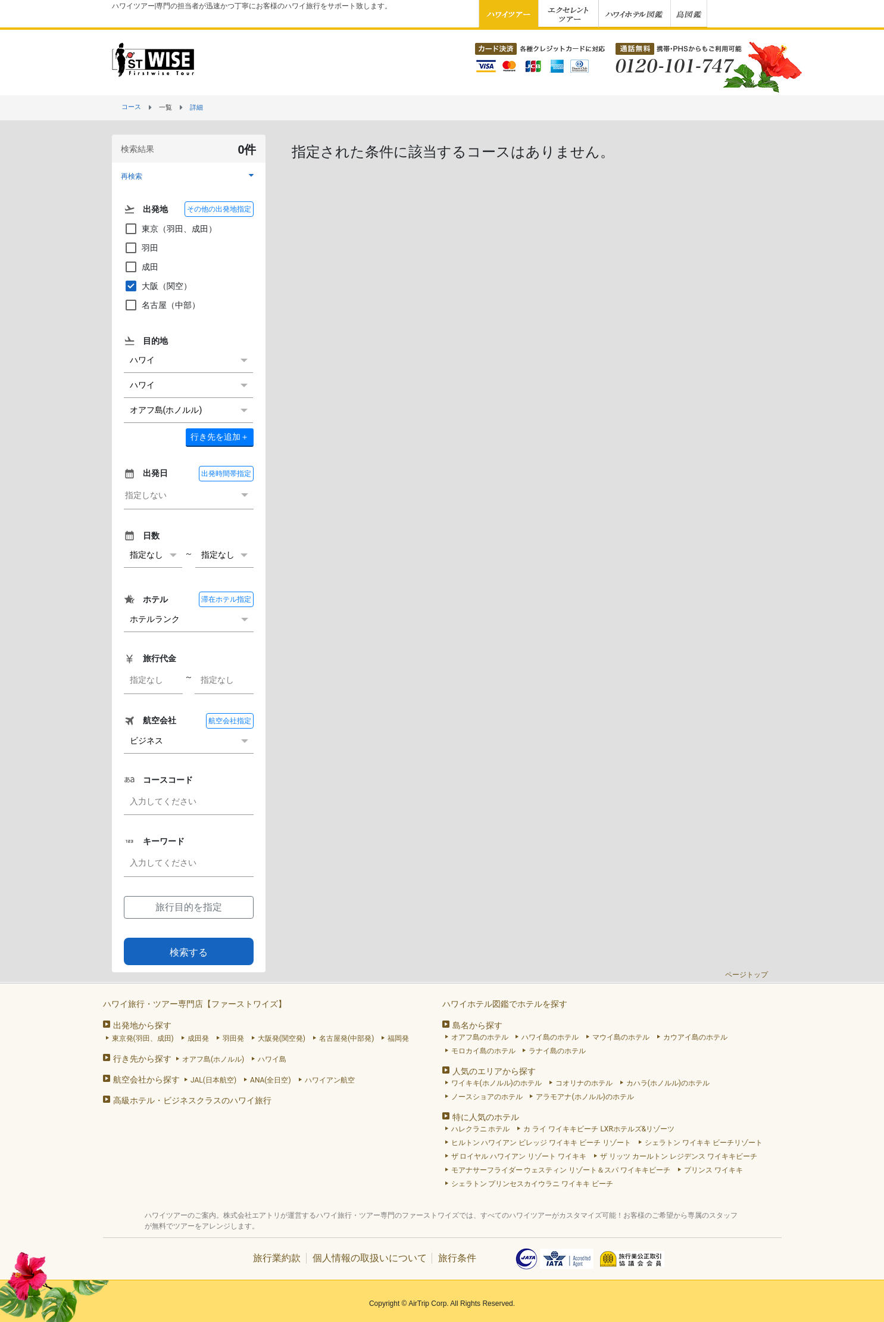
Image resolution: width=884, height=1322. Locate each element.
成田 (141, 267)
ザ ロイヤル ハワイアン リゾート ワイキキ (519, 1156)
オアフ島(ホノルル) (213, 1059)
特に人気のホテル (485, 1117)
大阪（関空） (158, 286)
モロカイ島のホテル (483, 1051)
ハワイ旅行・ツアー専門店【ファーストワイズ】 (194, 1004)
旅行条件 (457, 1258)
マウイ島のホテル (620, 1037)
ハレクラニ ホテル (480, 1129)
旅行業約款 (277, 1258)
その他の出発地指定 (219, 209)
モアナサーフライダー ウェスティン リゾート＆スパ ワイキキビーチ (561, 1170)
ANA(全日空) (270, 1080)
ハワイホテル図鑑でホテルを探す (504, 1004)
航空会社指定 (229, 721)
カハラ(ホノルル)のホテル (668, 1083)
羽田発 (233, 1038)
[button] (188, 176)
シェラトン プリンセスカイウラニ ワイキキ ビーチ (532, 1184)
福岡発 (398, 1038)
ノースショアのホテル (487, 1097)
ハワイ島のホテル (550, 1037)
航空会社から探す (146, 1079)
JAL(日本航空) (213, 1080)
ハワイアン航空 (330, 1080)
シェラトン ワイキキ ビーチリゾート (704, 1143)
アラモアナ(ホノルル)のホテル (584, 1097)
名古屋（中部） (162, 305)
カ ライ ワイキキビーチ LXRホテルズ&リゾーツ (598, 1129)
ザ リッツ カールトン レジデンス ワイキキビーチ (678, 1156)
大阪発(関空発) (281, 1038)
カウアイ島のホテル (695, 1037)
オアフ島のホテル (479, 1037)
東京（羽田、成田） (170, 229)
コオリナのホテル (584, 1083)
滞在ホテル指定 (226, 599)
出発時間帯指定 (226, 473)
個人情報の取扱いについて (370, 1258)
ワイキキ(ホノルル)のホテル (496, 1083)
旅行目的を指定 (188, 907)
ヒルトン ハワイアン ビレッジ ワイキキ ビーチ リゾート (541, 1143)
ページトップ (746, 974)
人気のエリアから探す (494, 1071)
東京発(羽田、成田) (143, 1038)
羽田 (141, 248)
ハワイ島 (272, 1059)
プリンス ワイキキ (713, 1170)
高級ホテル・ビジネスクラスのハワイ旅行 (192, 1100)
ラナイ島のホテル (557, 1051)
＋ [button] (219, 436)
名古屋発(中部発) (346, 1038)
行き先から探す (142, 1058)
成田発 (198, 1038)
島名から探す (477, 1025)
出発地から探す (142, 1025)
